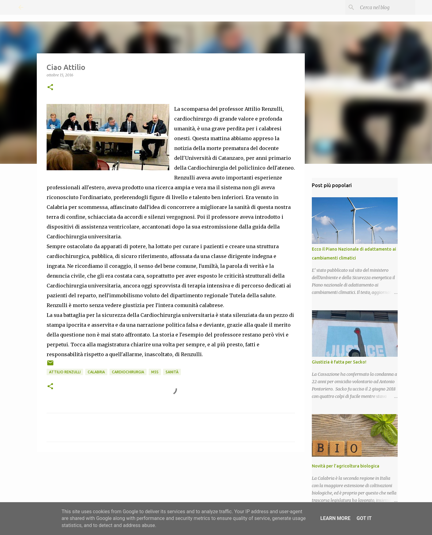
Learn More (335, 518)
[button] (50, 87)
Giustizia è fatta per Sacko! (339, 362)
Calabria (96, 372)
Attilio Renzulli (65, 372)
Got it (364, 518)
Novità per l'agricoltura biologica (345, 466)
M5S (155, 372)
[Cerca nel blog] (383, 7)
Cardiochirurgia (128, 372)
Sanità (172, 372)
